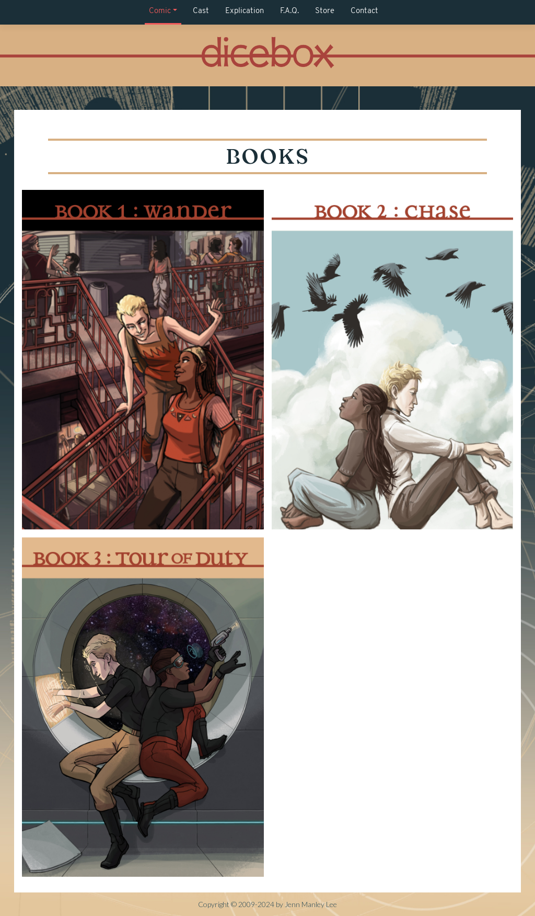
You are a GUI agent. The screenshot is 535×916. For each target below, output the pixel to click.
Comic (160, 11)
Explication (244, 11)
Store (324, 11)
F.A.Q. (289, 11)
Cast (201, 11)
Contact (364, 11)
